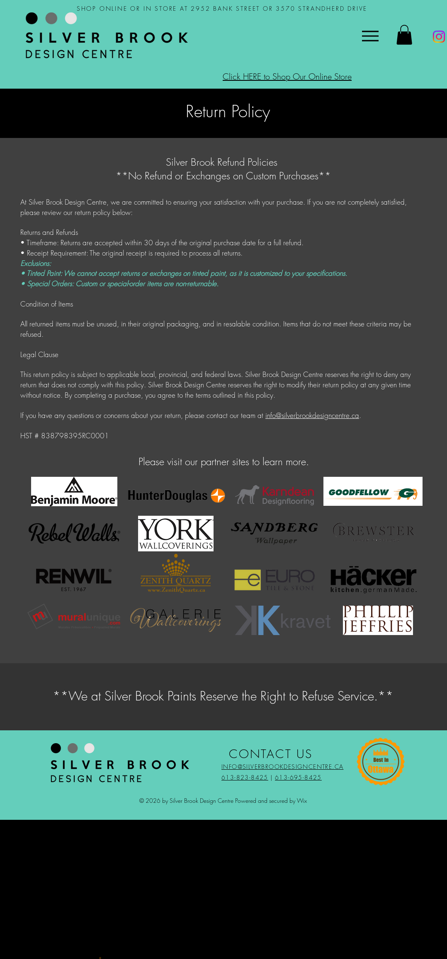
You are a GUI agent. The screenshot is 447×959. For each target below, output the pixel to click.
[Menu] (370, 35)
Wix (302, 800)
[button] (404, 35)
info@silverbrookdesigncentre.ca (312, 415)
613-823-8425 (244, 777)
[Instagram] (439, 37)
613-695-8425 (298, 777)
